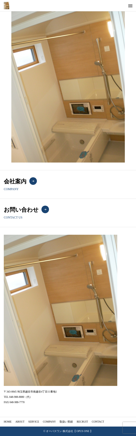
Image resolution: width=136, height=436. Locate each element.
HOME (8, 421)
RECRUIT (82, 421)
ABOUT (19, 421)
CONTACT (98, 421)
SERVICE (33, 421)
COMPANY (49, 421)
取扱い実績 (66, 421)
